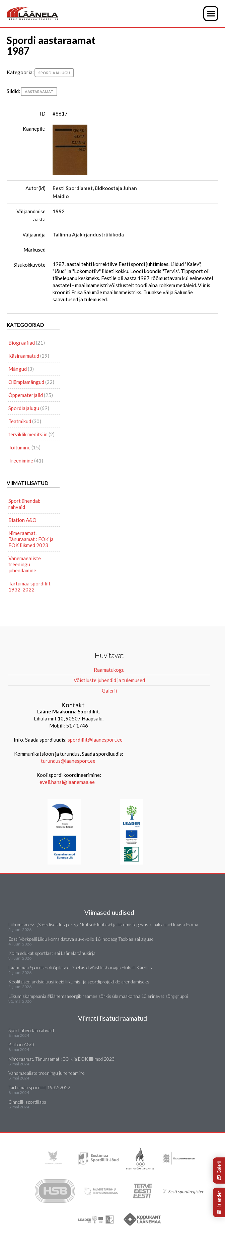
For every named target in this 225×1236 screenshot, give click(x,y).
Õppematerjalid (25, 395)
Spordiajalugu (54, 73)
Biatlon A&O (22, 520)
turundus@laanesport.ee (68, 761)
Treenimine (20, 460)
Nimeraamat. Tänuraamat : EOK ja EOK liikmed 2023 (31, 539)
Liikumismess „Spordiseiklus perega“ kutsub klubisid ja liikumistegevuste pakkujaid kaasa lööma (103, 924)
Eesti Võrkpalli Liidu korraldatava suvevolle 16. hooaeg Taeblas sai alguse (81, 939)
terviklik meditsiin (28, 434)
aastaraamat (39, 91)
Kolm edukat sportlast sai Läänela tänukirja (51, 953)
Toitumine (19, 447)
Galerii (219, 1170)
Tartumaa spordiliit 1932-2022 (29, 586)
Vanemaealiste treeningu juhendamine (24, 564)
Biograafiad (21, 343)
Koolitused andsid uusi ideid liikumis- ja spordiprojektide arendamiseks (78, 981)
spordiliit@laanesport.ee (95, 740)
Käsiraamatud (23, 356)
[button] (210, 13)
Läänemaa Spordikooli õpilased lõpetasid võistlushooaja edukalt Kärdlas (80, 967)
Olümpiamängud (26, 382)
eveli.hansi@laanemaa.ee (67, 782)
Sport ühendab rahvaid (24, 504)
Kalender (219, 1202)
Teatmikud (19, 421)
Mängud (17, 369)
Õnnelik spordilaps (27, 1102)
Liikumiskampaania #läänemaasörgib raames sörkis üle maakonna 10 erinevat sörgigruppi (98, 996)
